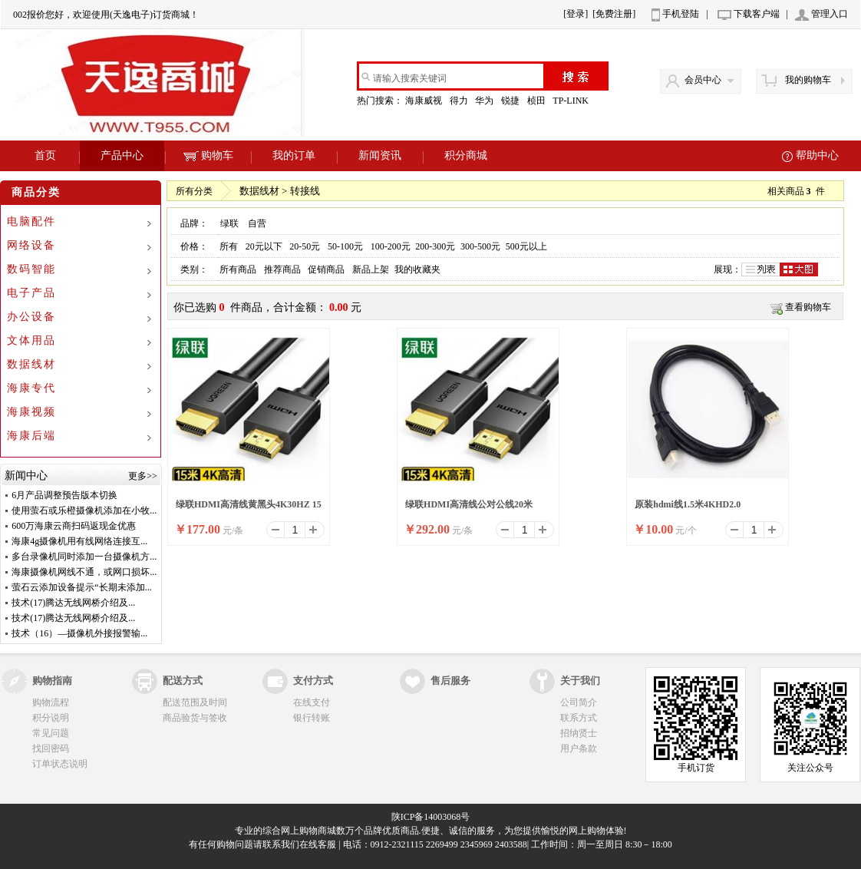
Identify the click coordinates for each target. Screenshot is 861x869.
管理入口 (829, 13)
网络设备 (31, 245)
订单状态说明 (59, 763)
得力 (460, 100)
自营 (257, 223)
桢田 (537, 100)
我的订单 (293, 155)
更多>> (142, 476)
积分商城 (465, 155)
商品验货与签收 (195, 717)
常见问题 (50, 733)
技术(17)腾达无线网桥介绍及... (73, 602)
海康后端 (31, 435)
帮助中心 (817, 155)
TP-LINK (572, 100)
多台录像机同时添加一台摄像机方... (84, 556)
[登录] (575, 13)
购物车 (208, 155)
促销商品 (326, 269)
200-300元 (435, 246)
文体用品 (31, 340)
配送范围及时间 (195, 702)
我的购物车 (808, 79)
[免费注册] (613, 13)
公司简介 (578, 702)
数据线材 (31, 364)
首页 (45, 155)
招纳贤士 (578, 733)
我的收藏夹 (417, 269)
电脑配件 (31, 221)
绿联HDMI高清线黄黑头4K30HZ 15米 (249, 509)
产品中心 (122, 155)
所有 (228, 246)
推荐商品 (282, 269)
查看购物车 (808, 307)
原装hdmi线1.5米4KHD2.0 (688, 504)
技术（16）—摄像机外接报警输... (79, 633)
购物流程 (50, 702)
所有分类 (194, 191)
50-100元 (345, 246)
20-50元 (304, 246)
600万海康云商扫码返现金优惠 (74, 525)
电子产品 (31, 293)
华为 (485, 100)
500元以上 (526, 246)
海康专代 (31, 388)
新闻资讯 (379, 155)
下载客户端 (757, 13)
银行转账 (311, 717)
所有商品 (237, 269)
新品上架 (370, 269)
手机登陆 (680, 13)
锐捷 (511, 100)
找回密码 (50, 748)
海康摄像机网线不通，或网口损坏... (84, 572)
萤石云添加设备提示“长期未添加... (81, 587)
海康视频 (31, 412)
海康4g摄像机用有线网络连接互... (79, 541)
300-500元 (480, 246)
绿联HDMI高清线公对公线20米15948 (469, 509)
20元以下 (264, 246)
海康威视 (424, 100)
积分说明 (50, 717)
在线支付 (311, 702)
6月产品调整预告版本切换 (64, 495)
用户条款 (578, 748)
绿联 (229, 223)
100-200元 (391, 246)
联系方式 (578, 717)
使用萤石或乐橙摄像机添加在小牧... (84, 510)
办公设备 (31, 316)
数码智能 (31, 269)
